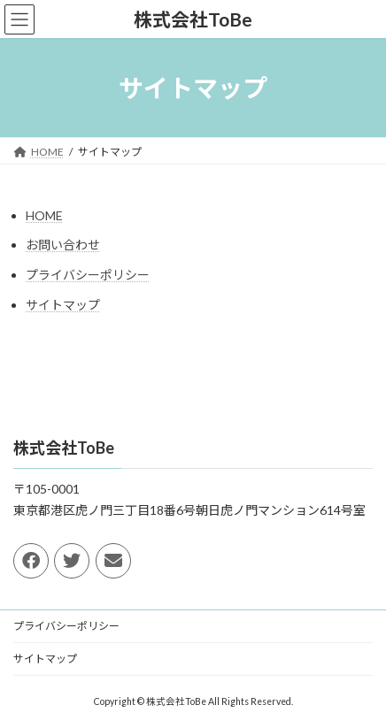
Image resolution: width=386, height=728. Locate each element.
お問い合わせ (63, 244)
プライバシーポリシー (88, 274)
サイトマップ (63, 304)
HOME (44, 215)
